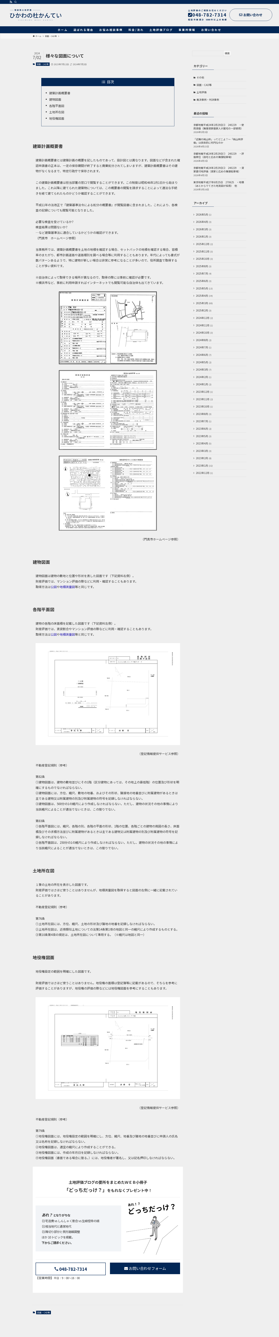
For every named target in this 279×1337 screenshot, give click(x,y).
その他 (200, 77)
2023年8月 (203, 414)
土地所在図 (56, 112)
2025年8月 (203, 266)
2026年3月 (203, 229)
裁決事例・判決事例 (208, 99)
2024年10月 (204, 332)
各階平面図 (56, 106)
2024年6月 (203, 355)
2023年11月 (204, 399)
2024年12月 (204, 318)
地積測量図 (67, 587)
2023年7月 (203, 421)
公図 (54, 587)
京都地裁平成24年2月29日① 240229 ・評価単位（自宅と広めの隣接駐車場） (219, 157)
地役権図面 (56, 118)
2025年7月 (203, 273)
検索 (227, 53)
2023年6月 (203, 428)
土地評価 (202, 92)
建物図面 (55, 99)
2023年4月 (203, 443)
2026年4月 (203, 222)
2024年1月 (203, 384)
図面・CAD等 (43, 64)
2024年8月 (203, 340)
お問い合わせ (250, 14)
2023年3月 (203, 451)
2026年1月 (203, 236)
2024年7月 (203, 347)
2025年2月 (203, 310)
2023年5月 (203, 436)
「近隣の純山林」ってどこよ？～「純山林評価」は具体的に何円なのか (219, 142)
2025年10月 (204, 258)
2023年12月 (204, 391)
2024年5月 (203, 362)
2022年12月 (204, 473)
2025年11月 (204, 251)
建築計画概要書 (59, 93)
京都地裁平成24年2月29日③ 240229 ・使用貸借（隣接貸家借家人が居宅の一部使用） (219, 128)
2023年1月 (204, 465)
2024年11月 (204, 325)
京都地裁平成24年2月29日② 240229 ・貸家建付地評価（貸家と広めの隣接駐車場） (219, 171)
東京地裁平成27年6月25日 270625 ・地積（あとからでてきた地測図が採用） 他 (219, 185)
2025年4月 (204, 295)
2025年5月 (204, 288)
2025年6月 (203, 281)
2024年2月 (203, 377)
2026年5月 (203, 214)
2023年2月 (203, 458)
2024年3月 (203, 369)
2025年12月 (204, 244)
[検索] (15, 2)
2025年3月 (204, 303)
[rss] (11, 2)
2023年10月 (204, 406)
